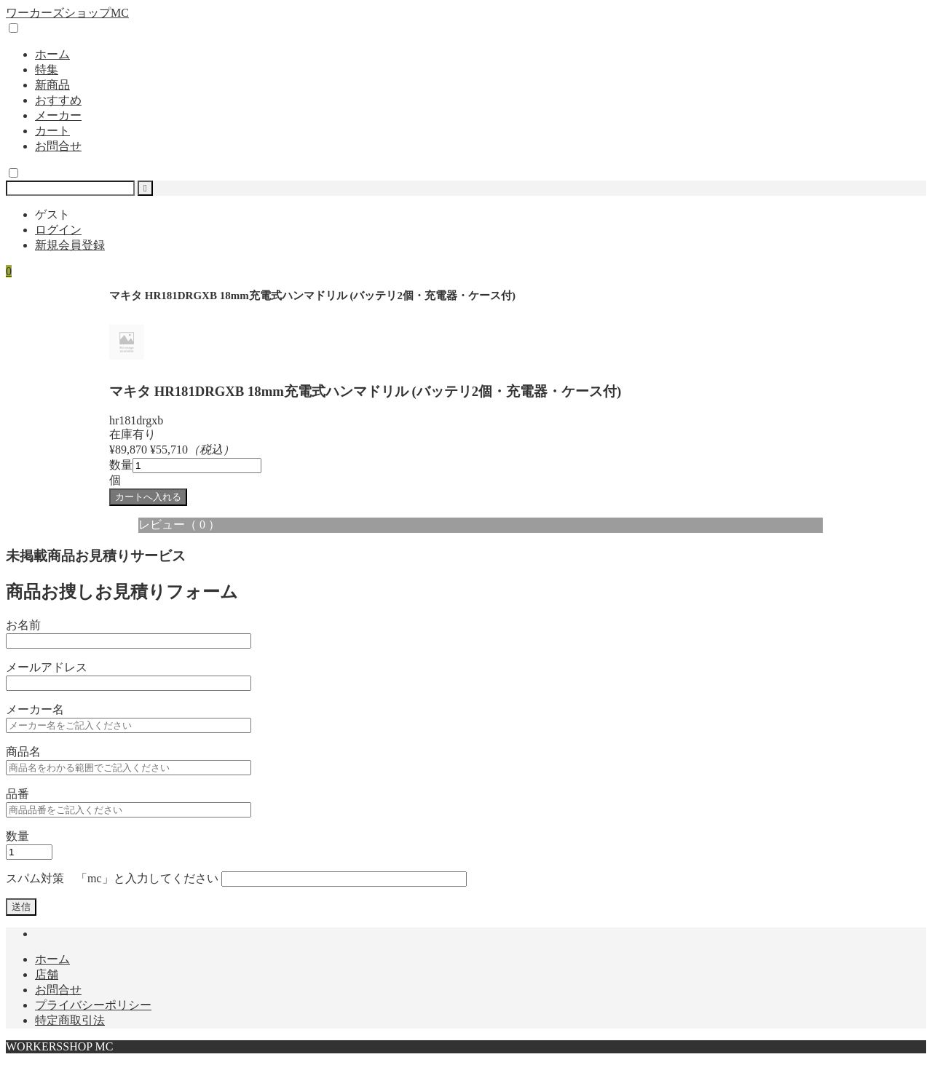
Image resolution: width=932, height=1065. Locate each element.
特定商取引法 (70, 1020)
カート (52, 130)
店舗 (46, 974)
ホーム (52, 54)
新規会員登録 (70, 245)
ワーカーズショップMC (67, 13)
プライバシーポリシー (93, 1005)
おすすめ (58, 100)
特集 (46, 69)
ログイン (58, 229)
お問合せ (58, 146)
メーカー (58, 115)
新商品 (52, 85)
